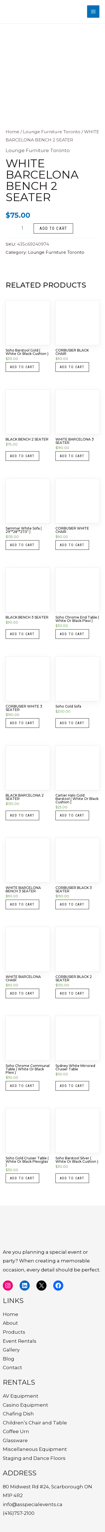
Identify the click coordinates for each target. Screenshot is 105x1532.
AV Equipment (20, 1396)
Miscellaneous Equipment (35, 1449)
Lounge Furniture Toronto (51, 131)
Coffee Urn (16, 1431)
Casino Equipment (25, 1405)
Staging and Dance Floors (34, 1458)
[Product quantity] (22, 228)
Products (14, 1332)
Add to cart (53, 228)
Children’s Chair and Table (35, 1423)
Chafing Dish (18, 1414)
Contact (12, 1367)
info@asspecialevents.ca (32, 1504)
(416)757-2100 (18, 1513)
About (10, 1323)
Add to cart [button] (22, 367)
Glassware (15, 1440)
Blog (8, 1359)
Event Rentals (19, 1341)
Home (12, 131)
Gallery (11, 1350)
